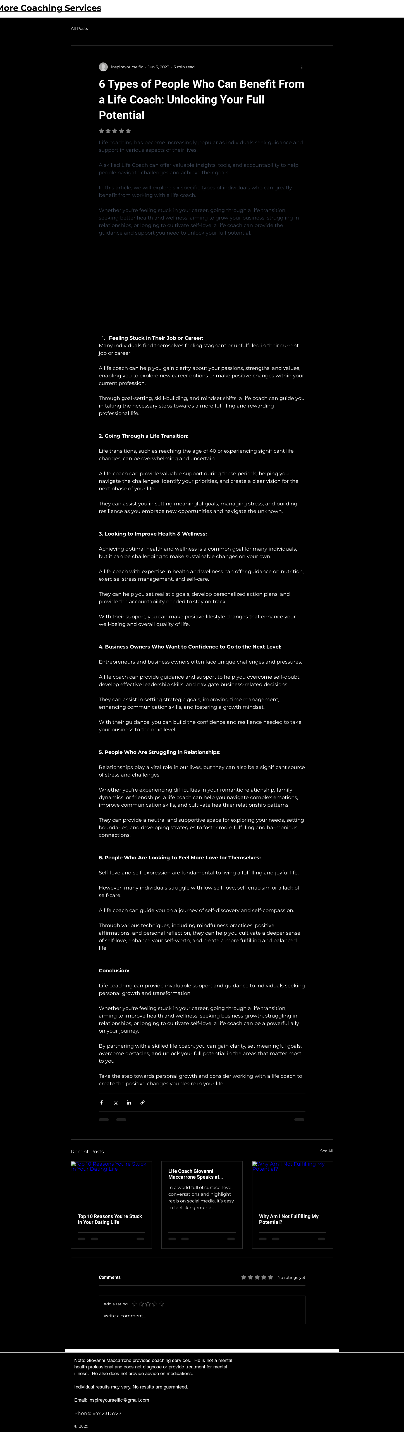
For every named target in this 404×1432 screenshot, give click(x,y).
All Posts (79, 28)
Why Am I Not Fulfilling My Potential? (289, 1219)
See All (326, 1150)
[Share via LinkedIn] (129, 1102)
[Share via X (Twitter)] (115, 1102)
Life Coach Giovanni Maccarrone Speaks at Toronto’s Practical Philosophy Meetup (193, 1174)
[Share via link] (142, 1102)
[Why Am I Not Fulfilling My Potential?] (292, 1184)
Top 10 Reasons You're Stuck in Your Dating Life (110, 1219)
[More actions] (302, 67)
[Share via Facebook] (101, 1102)
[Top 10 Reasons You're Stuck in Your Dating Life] (111, 1184)
